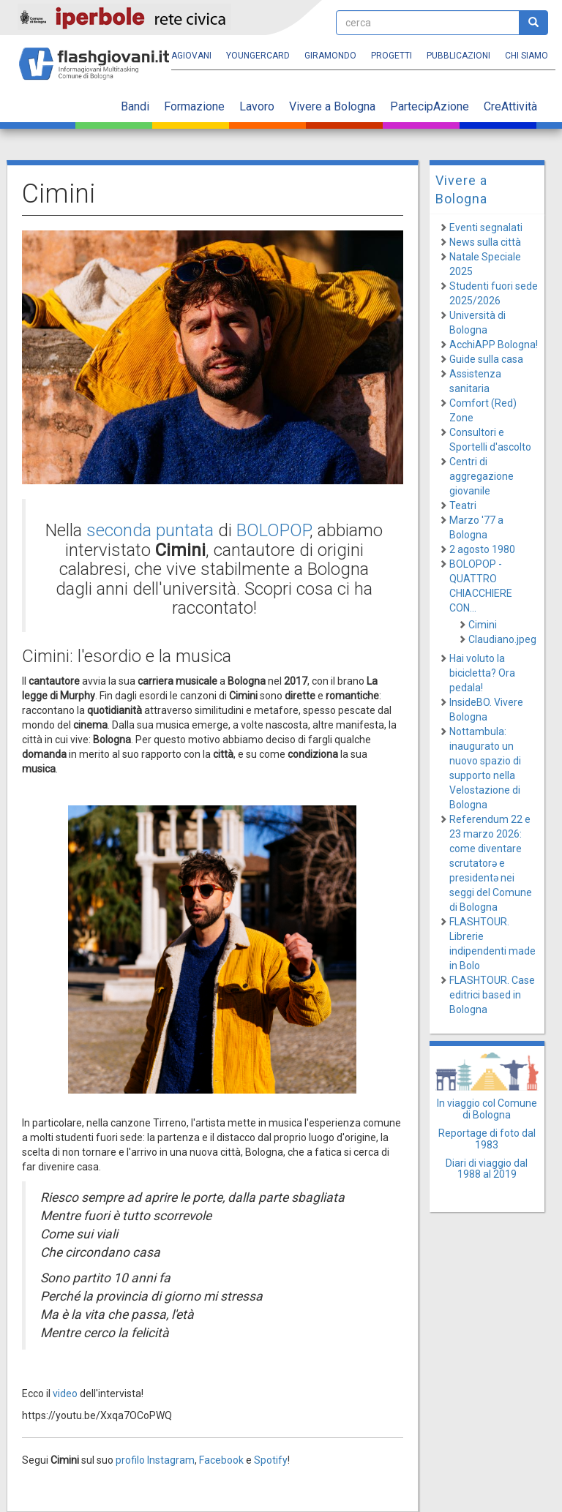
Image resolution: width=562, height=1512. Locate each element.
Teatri (462, 505)
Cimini (482, 625)
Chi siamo (526, 55)
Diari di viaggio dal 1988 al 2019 (487, 1168)
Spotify (271, 1460)
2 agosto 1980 (482, 549)
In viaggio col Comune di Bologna (487, 1108)
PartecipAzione (429, 106)
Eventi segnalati (485, 227)
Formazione (194, 106)
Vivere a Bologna (332, 106)
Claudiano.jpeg (502, 639)
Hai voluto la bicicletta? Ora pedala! (482, 672)
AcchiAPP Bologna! (493, 344)
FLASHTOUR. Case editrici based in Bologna (492, 994)
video (65, 1393)
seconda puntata (150, 530)
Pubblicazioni (458, 55)
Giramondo (330, 55)
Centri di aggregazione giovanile (481, 476)
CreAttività (510, 106)
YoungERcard (258, 55)
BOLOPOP (273, 530)
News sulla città (485, 242)
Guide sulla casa (486, 359)
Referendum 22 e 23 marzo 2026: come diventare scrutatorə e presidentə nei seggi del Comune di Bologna (490, 863)
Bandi (135, 106)
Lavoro (256, 106)
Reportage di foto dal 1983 (487, 1138)
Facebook (221, 1460)
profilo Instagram (155, 1460)
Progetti (391, 55)
